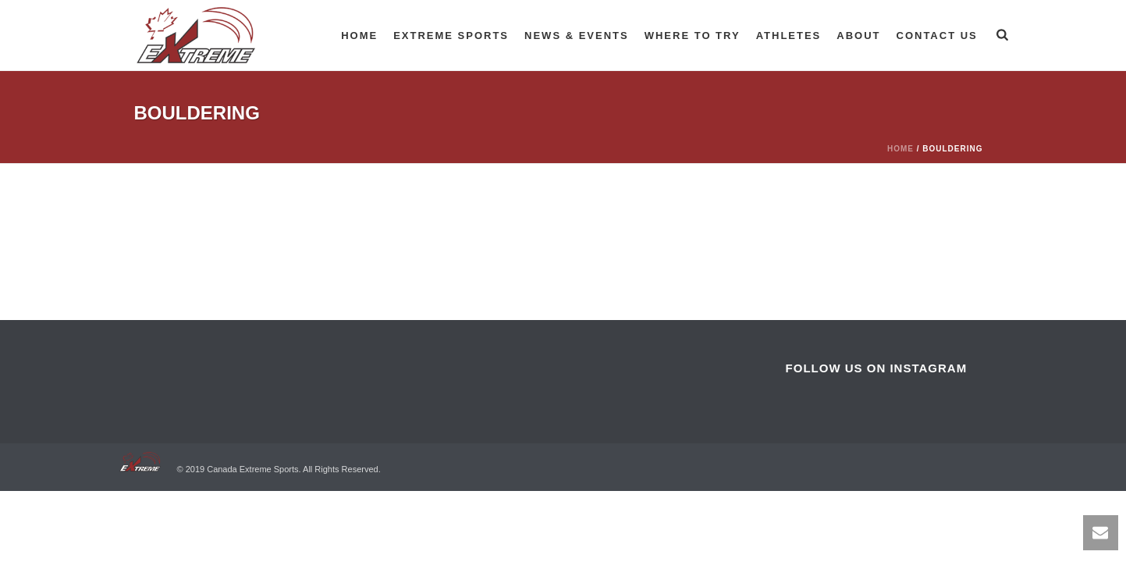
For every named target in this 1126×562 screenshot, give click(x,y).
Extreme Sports (451, 35)
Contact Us (937, 35)
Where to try (693, 35)
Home (359, 35)
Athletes (789, 35)
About (858, 35)
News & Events (576, 35)
